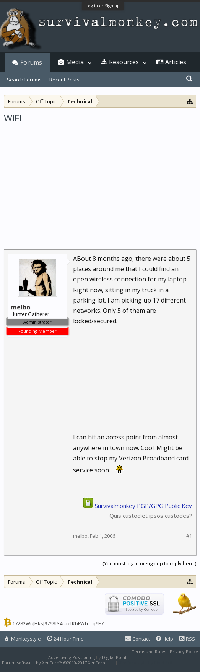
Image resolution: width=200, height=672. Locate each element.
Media (75, 62)
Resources (124, 62)
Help (164, 638)
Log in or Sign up (103, 5)
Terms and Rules (149, 651)
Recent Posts (64, 79)
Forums (31, 62)
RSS (187, 638)
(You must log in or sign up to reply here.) (149, 563)
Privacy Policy (184, 651)
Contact (137, 638)
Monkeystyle (23, 638)
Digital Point (114, 657)
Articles (175, 62)
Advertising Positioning (71, 657)
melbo (80, 535)
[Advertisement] (100, 181)
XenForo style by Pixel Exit (145, 662)
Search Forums (24, 79)
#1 (189, 536)
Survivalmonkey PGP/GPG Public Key (143, 505)
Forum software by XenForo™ (58, 662)
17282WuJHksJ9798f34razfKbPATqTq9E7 (58, 623)
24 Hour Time (65, 638)
